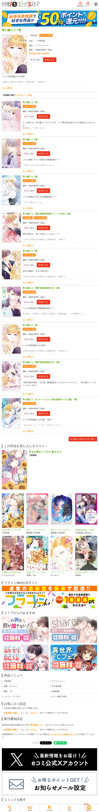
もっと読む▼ (7, 88)
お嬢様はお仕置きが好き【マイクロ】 (13, 572)
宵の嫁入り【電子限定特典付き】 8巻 (41, 362)
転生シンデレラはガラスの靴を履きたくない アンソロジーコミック (62, 530)
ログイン (88, 4)
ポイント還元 (46, 35)
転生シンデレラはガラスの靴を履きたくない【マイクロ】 (37, 530)
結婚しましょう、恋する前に (37, 572)
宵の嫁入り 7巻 (30, 325)
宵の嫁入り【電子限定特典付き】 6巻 (41, 288)
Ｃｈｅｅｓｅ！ (43, 45)
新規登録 (80, 4)
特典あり (28, 218)
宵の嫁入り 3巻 (30, 176)
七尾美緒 (41, 41)
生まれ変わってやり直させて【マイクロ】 (13, 530)
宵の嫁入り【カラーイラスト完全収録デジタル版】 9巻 (50, 399)
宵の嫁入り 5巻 (30, 251)
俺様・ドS (8, 691)
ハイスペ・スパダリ (12, 696)
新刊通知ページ (36, 725)
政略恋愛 (56, 691)
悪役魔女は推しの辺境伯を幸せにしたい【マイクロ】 (86, 530)
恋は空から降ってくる (84, 572)
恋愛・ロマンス (10, 686)
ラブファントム (57, 572)
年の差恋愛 (56, 686)
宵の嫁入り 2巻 (30, 139)
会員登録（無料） (11, 713)
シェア (35, 743)
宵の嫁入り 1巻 (30, 102)
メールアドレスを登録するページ (63, 734)
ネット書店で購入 (59, 696)
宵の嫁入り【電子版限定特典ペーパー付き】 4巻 (47, 213)
